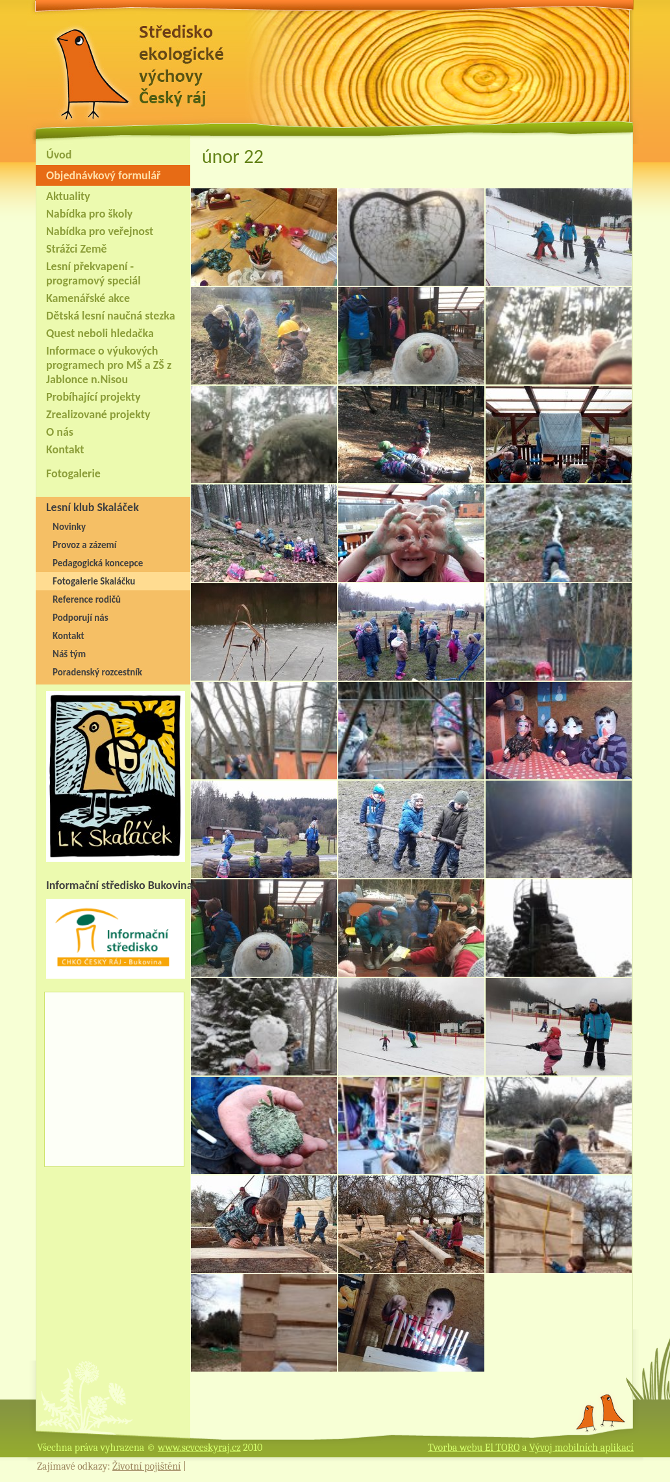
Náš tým (69, 654)
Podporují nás (80, 617)
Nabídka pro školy (89, 214)
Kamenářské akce (88, 298)
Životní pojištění (146, 1466)
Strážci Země (76, 249)
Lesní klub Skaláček (92, 507)
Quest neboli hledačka (100, 333)
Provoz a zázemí (84, 545)
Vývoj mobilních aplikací (581, 1447)
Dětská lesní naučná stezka (110, 315)
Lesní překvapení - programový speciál (93, 273)
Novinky (69, 527)
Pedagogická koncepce (98, 563)
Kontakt (65, 449)
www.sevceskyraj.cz (199, 1447)
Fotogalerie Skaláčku (94, 581)
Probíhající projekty (93, 397)
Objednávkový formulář (103, 175)
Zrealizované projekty (98, 414)
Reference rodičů (87, 599)
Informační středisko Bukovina (119, 885)
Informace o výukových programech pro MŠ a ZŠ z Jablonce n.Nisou (108, 365)
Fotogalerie (73, 473)
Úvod (58, 154)
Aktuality (68, 196)
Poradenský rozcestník (97, 672)
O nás (59, 432)
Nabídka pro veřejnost (99, 231)
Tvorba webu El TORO (474, 1447)
